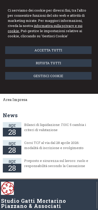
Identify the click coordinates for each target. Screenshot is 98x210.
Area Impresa (15, 99)
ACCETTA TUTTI (48, 50)
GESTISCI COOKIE (48, 76)
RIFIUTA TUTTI (48, 63)
